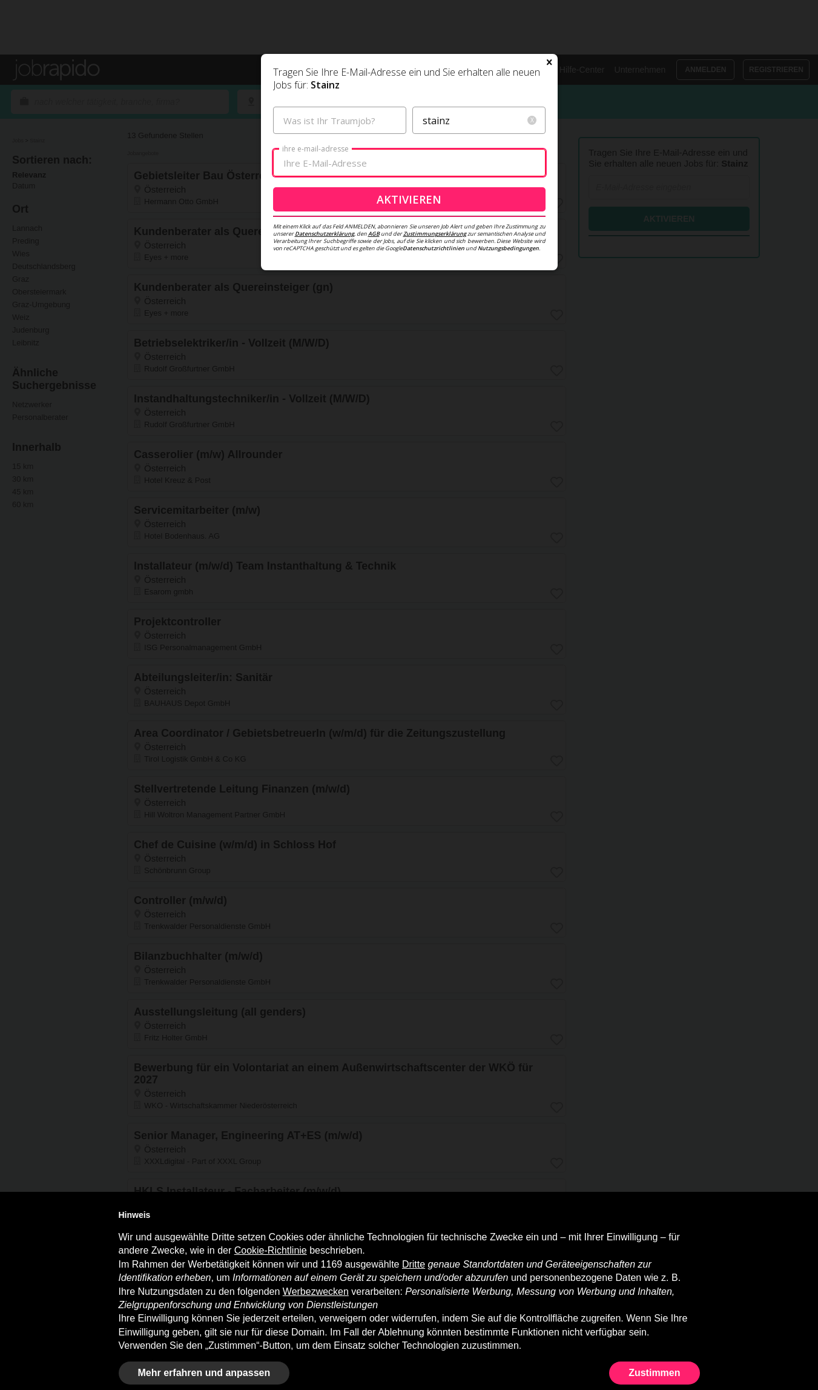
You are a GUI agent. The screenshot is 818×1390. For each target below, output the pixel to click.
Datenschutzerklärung (324, 319)
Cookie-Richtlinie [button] (270, 1250)
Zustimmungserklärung (434, 319)
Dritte (413, 1264)
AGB (374, 319)
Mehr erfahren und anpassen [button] (204, 1373)
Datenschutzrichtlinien (433, 334)
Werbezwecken (316, 1291)
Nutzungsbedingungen (508, 334)
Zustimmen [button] (654, 1373)
